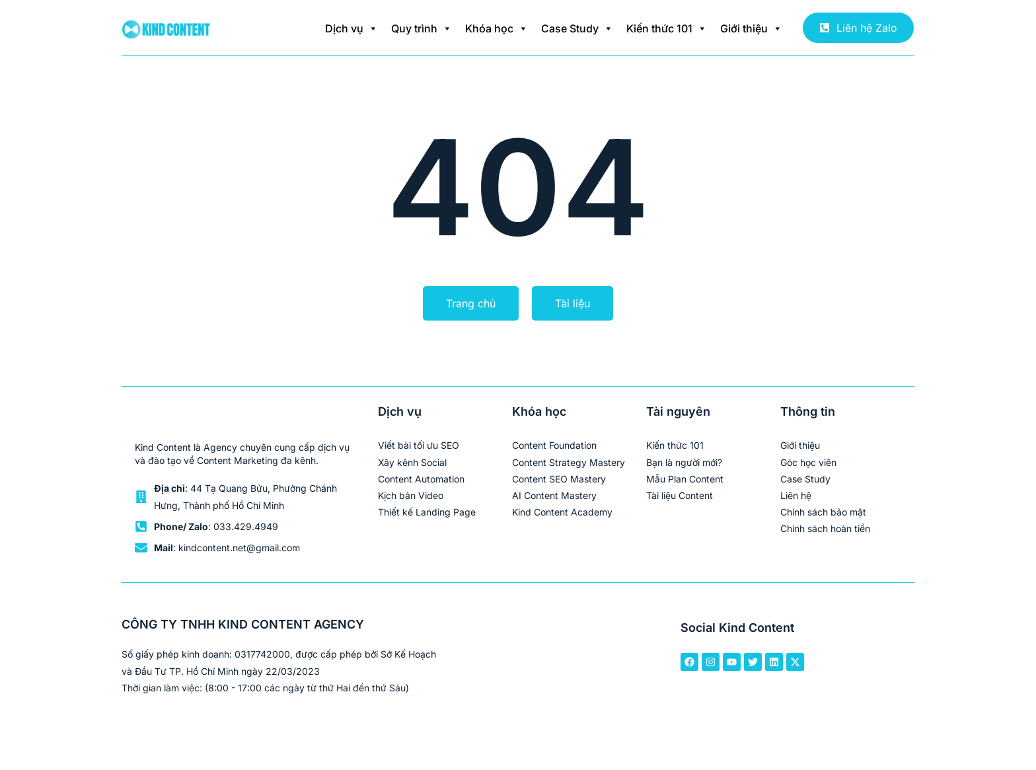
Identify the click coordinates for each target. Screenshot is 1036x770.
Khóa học (496, 28)
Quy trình (421, 28)
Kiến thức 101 (666, 28)
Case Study (577, 28)
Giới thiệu (751, 28)
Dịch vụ (351, 28)
